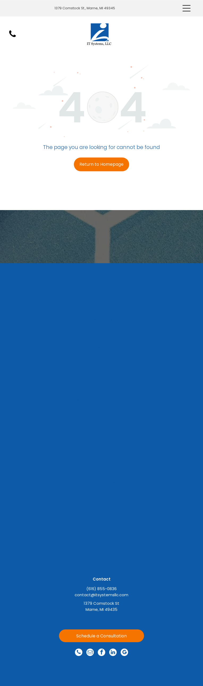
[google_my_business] (124, 653)
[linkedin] (113, 653)
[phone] (78, 653)
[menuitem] (99, 286)
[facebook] (101, 653)
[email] (90, 653)
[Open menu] (187, 8)
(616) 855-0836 (101, 588)
